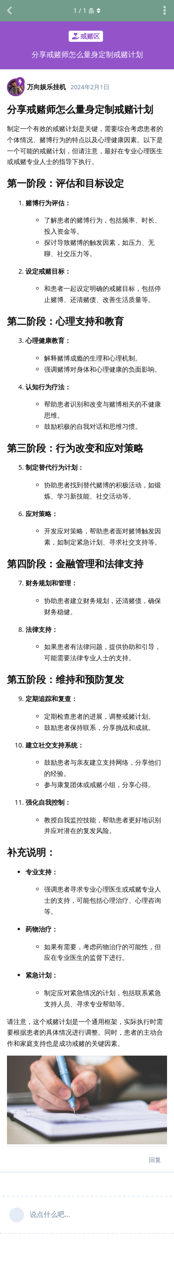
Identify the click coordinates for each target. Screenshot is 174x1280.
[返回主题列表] (9, 10)
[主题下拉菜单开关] (164, 10)
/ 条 (87, 10)
